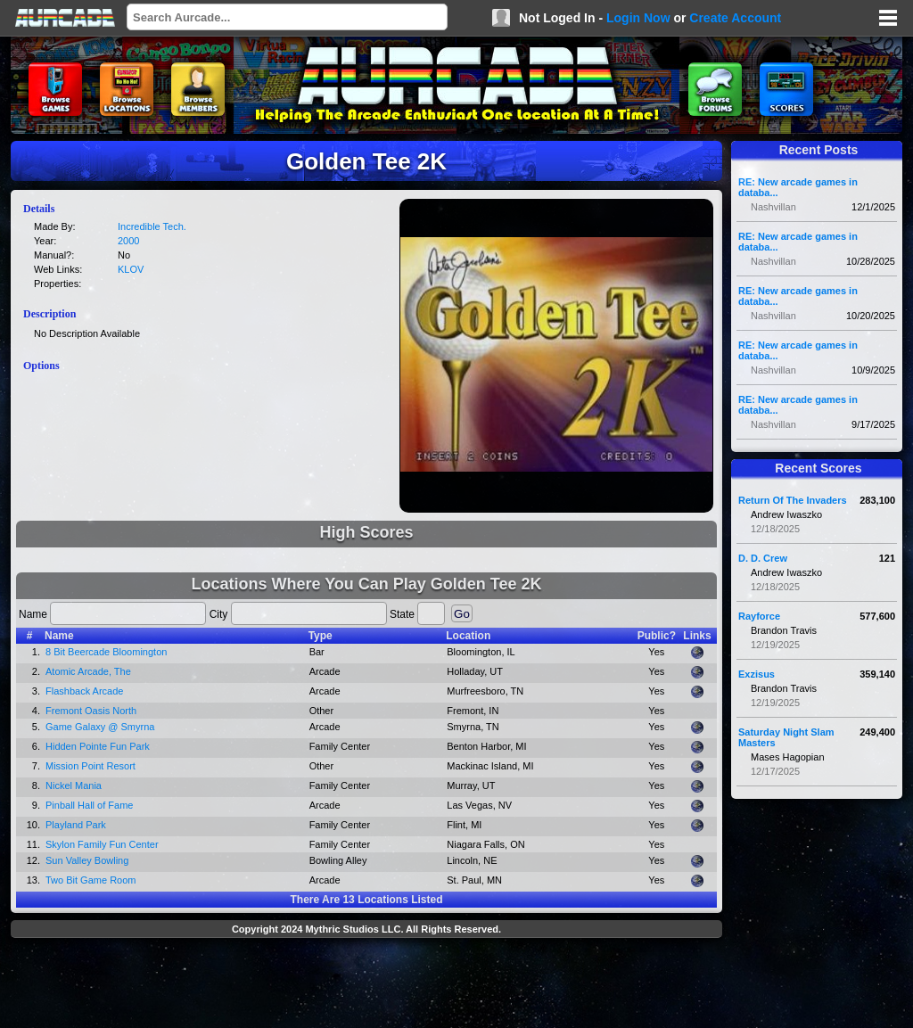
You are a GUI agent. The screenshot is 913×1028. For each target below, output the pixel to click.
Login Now (638, 18)
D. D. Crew (762, 558)
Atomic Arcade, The (88, 671)
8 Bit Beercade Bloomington (106, 651)
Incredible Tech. (152, 226)
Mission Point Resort (90, 766)
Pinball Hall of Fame (89, 805)
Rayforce (759, 616)
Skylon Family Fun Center (102, 844)
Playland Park (75, 824)
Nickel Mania (73, 785)
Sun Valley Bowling (86, 860)
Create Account (735, 18)
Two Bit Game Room (90, 880)
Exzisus (756, 674)
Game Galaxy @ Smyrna (99, 726)
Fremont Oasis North (90, 710)
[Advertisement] (366, 985)
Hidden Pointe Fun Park (97, 746)
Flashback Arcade (84, 691)
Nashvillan (773, 206)
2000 (128, 240)
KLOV (131, 269)
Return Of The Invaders (792, 500)
